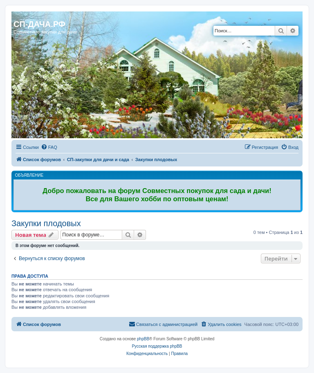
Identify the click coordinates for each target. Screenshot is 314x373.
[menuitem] (49, 147)
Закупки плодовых (46, 223)
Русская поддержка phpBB (157, 346)
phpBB (143, 339)
